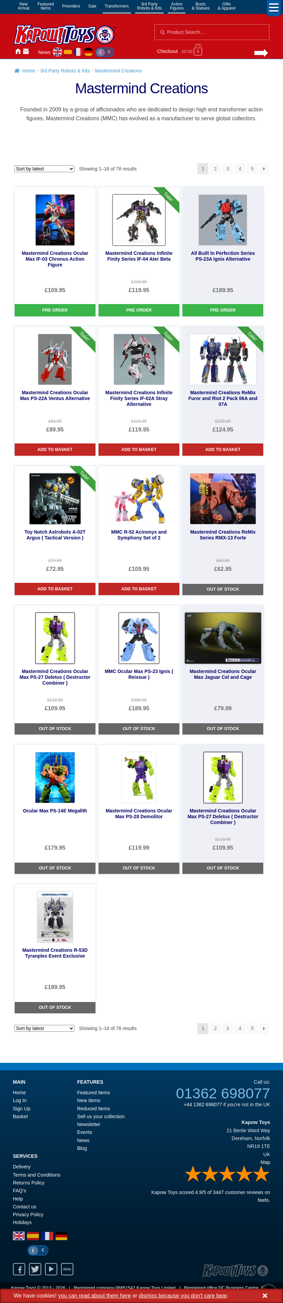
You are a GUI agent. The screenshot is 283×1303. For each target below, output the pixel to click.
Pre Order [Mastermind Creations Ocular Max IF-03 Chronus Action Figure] (55, 310)
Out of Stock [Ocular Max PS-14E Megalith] (55, 868)
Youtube (51, 1269)
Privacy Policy (28, 1214)
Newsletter (88, 1124)
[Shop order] (44, 168)
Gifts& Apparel (226, 6)
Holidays (22, 1222)
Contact (26, 52)
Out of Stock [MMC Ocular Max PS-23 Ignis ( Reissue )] (139, 728)
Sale (92, 6)
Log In (20, 1100)
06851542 (125, 1287)
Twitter (35, 1269)
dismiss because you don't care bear (183, 1296)
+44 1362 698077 (203, 1104)
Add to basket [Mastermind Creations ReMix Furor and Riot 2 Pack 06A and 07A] (222, 449)
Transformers (117, 6)
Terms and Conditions (36, 1175)
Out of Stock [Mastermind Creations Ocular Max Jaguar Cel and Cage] (223, 728)
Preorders (71, 6)
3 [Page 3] (227, 169)
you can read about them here (94, 1296)
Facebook (19, 1269)
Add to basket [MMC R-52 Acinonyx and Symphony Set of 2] (139, 589)
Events (84, 1132)
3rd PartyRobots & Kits (149, 6)
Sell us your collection (100, 1116)
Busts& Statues (200, 6)
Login (34, 52)
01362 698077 (223, 1093)
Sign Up (21, 1108)
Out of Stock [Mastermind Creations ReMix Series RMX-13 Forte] (223, 589)
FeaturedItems (46, 6)
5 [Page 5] (252, 169)
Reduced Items (93, 1108)
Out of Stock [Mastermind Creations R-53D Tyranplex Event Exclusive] (55, 1007)
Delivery (22, 1166)
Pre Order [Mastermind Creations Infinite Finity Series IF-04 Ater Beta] (139, 310)
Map (265, 1162)
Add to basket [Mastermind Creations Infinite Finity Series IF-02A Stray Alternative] (139, 449)
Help (18, 1199)
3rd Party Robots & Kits (65, 70)
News (44, 52)
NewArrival (23, 6)
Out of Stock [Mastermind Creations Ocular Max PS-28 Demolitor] (139, 868)
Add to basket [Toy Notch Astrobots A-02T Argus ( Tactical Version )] (55, 589)
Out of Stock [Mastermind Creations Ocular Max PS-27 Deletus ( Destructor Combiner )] (55, 728)
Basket (20, 1116)
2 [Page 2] (215, 169)
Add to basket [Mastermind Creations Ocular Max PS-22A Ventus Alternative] (55, 449)
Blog (82, 1148)
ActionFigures (176, 6)
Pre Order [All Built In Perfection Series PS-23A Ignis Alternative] (223, 310)
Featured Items (93, 1092)
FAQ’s (19, 1190)
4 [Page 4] (240, 169)
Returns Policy (29, 1182)
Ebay (67, 1269)
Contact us (24, 1206)
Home (18, 52)
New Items (88, 1100)
